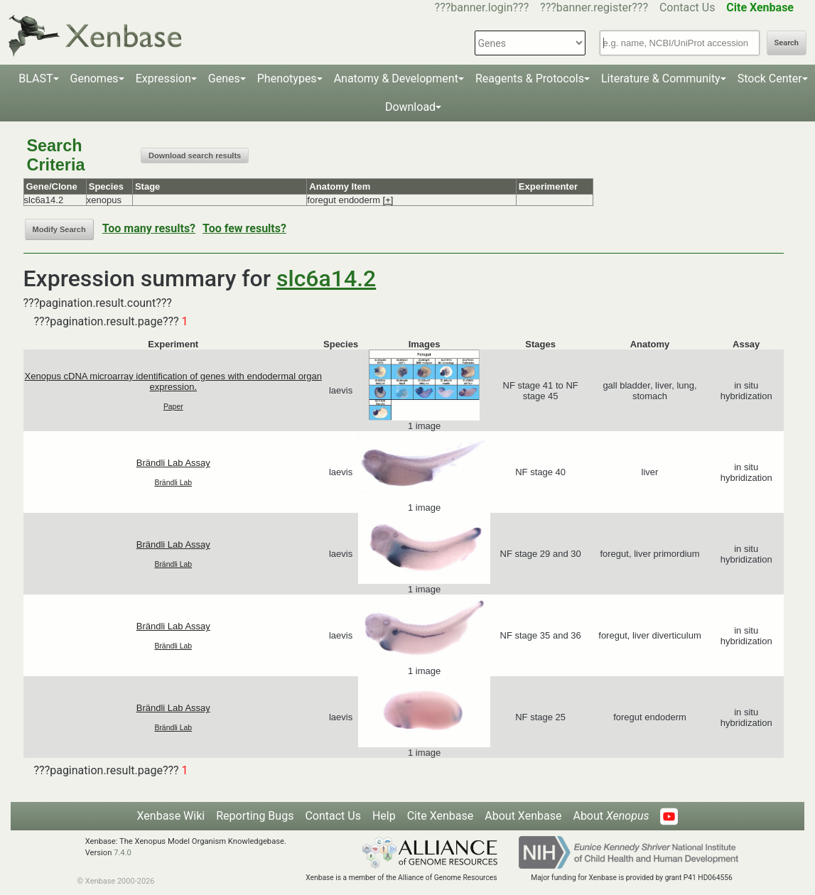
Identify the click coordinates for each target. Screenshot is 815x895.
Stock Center (770, 78)
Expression (163, 78)
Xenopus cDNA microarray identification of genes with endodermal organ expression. (173, 381)
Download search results (195, 155)
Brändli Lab (173, 483)
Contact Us (687, 7)
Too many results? (148, 228)
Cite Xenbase (440, 816)
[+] (388, 200)
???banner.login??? (482, 7)
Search (786, 43)
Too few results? (244, 228)
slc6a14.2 (326, 278)
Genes (224, 78)
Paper (173, 407)
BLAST (35, 78)
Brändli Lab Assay (173, 462)
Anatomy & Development (396, 78)
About (611, 816)
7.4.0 (122, 852)
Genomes (94, 78)
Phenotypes (287, 78)
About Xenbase (523, 816)
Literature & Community (660, 78)
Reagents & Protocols (529, 78)
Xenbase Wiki (171, 816)
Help (384, 816)
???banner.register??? (594, 7)
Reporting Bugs (254, 816)
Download (410, 107)
